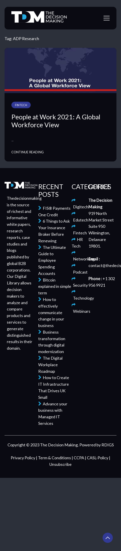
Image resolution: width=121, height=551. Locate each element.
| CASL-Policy (97, 457)
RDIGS (107, 444)
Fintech (21, 105)
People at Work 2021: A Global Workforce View (55, 121)
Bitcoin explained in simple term (54, 286)
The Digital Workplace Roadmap (50, 365)
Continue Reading (27, 152)
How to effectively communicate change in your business (51, 312)
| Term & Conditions (54, 457)
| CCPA (78, 457)
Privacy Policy (23, 457)
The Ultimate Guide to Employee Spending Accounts (52, 260)
